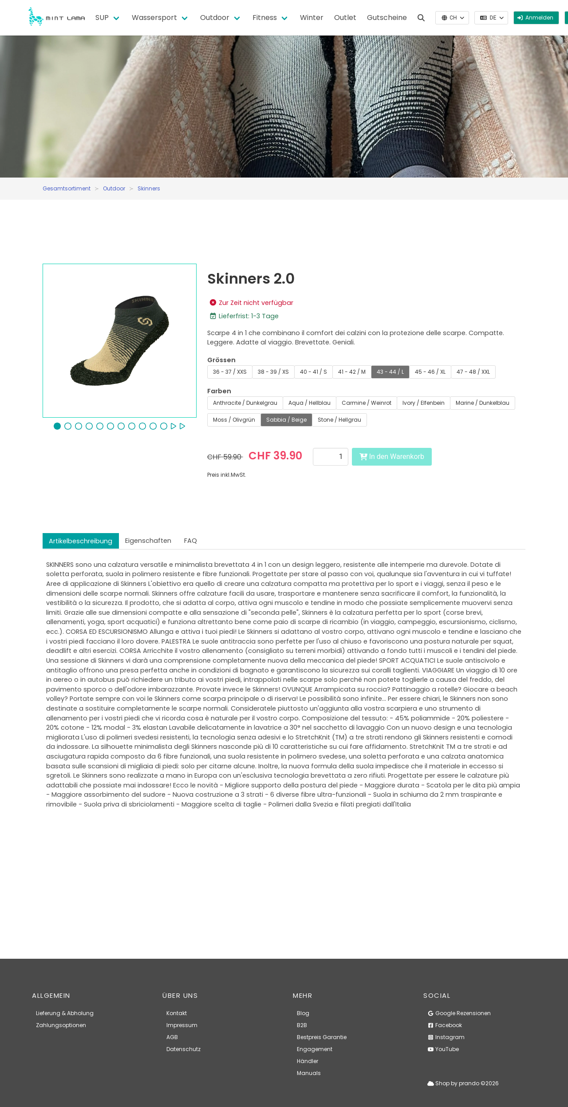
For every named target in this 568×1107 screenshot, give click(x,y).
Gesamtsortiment (67, 188)
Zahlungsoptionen (61, 1025)
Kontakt (176, 1013)
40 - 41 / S (313, 372)
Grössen (221, 360)
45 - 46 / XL (430, 372)
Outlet (345, 17)
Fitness (264, 17)
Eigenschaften (148, 540)
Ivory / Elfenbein (423, 403)
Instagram (446, 1037)
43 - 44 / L (390, 372)
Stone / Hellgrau (339, 419)
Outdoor (214, 17)
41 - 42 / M (352, 372)
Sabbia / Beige (286, 419)
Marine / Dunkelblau (482, 403)
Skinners (149, 188)
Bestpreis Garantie (322, 1037)
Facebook (444, 1025)
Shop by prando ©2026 (463, 1083)
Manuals (309, 1073)
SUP (102, 17)
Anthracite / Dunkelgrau (245, 403)
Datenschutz (183, 1049)
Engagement (314, 1049)
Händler (307, 1061)
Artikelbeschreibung (80, 541)
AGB (172, 1037)
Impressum (181, 1025)
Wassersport (154, 17)
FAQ (190, 540)
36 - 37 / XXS (230, 372)
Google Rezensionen (459, 1013)
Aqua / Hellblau (309, 403)
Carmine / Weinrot (366, 403)
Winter (311, 17)
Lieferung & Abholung (65, 1013)
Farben (219, 391)
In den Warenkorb (391, 456)
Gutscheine (387, 17)
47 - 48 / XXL (473, 372)
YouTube (443, 1049)
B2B (302, 1025)
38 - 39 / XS (273, 372)
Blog (303, 1013)
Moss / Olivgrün (234, 419)
